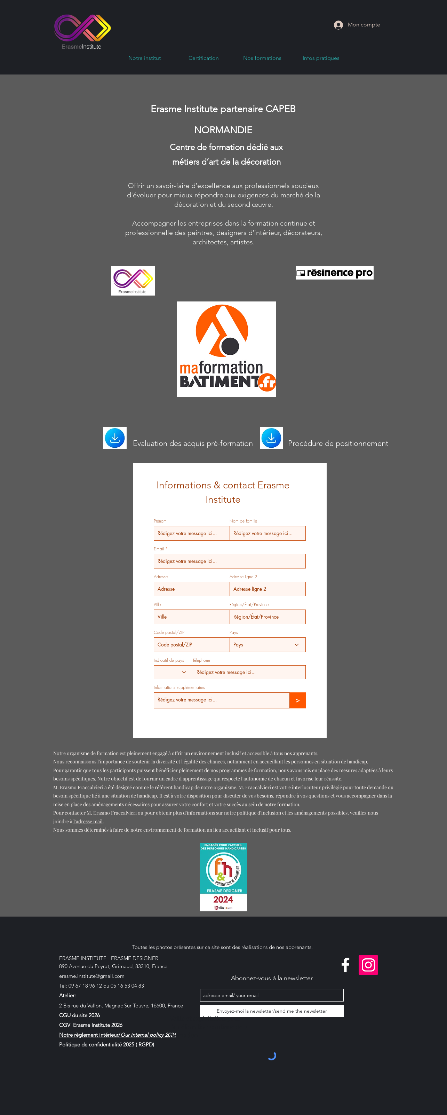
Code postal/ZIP (169, 632)
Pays (234, 632)
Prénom (160, 521)
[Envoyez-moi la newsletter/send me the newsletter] (272, 1011)
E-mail (159, 549)
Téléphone (201, 660)
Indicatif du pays (169, 660)
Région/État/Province (249, 605)
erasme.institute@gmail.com (92, 976)
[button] (262, 60)
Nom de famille (243, 521)
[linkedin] (368, 965)
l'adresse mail (88, 821)
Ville (157, 605)
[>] (298, 700)
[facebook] (345, 965)
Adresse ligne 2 (243, 577)
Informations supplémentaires (179, 687)
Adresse (161, 577)
